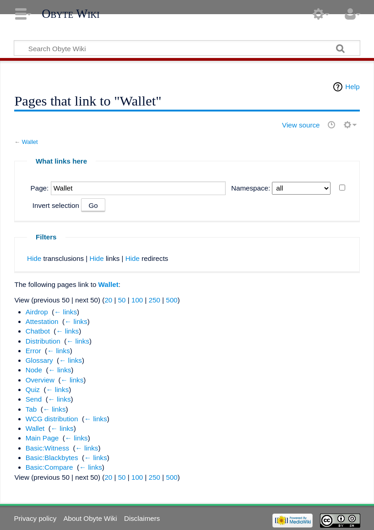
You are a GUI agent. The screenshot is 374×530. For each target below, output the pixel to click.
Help (352, 86)
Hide (34, 258)
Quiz (33, 389)
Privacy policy (35, 518)
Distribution (43, 341)
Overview (40, 380)
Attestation (42, 321)
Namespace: (250, 188)
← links (65, 312)
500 (171, 300)
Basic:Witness (47, 448)
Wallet (30, 141)
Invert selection (56, 205)
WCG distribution (52, 419)
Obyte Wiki (70, 14)
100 (137, 300)
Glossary (39, 360)
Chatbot (38, 331)
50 (122, 300)
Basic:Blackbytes (52, 457)
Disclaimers (142, 518)
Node (34, 370)
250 (154, 300)
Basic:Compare (49, 467)
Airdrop (37, 312)
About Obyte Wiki (90, 518)
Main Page (42, 438)
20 (108, 300)
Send (34, 399)
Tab (31, 409)
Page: (40, 188)
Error (33, 351)
